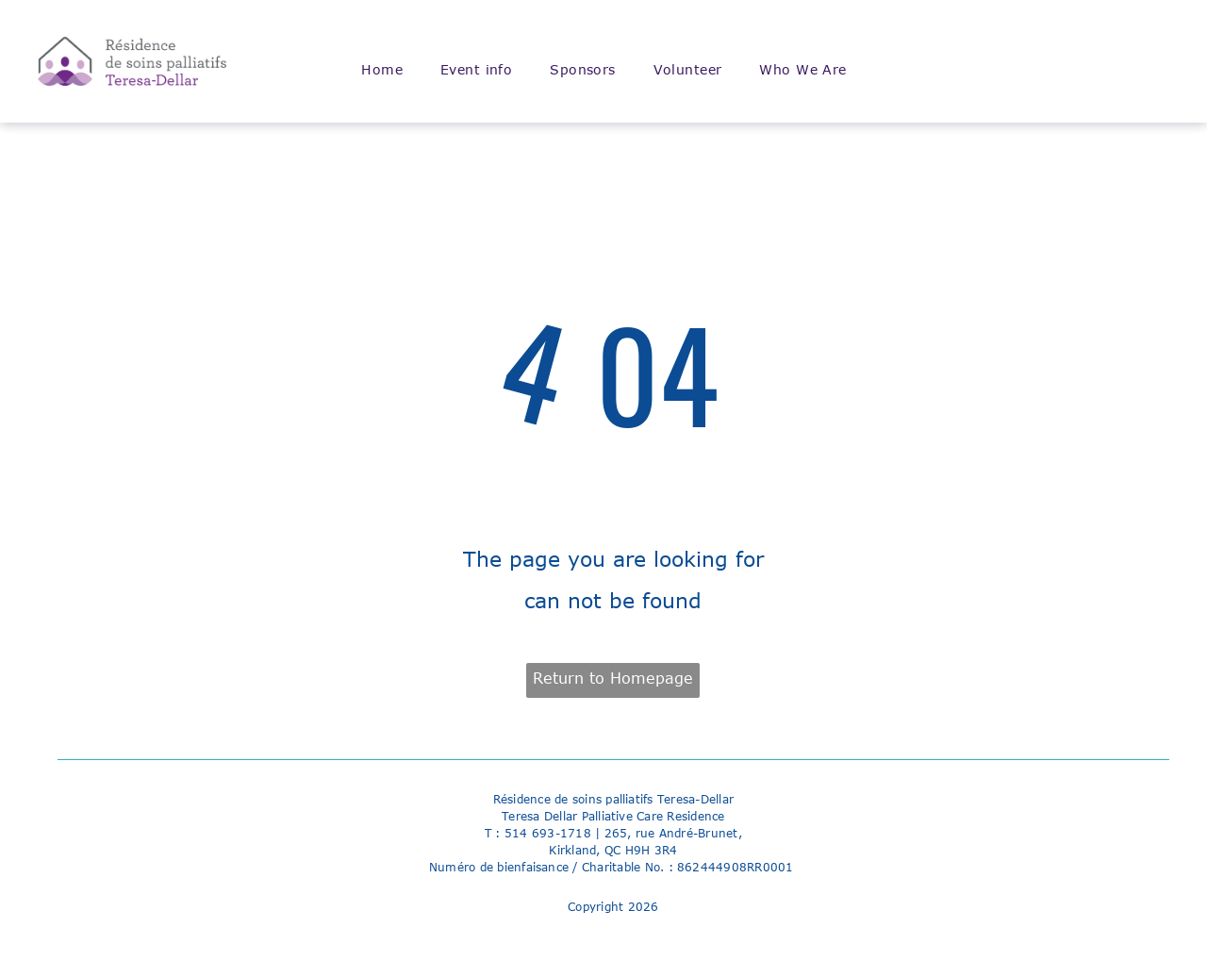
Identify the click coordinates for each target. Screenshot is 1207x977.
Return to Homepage (613, 678)
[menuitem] (382, 70)
